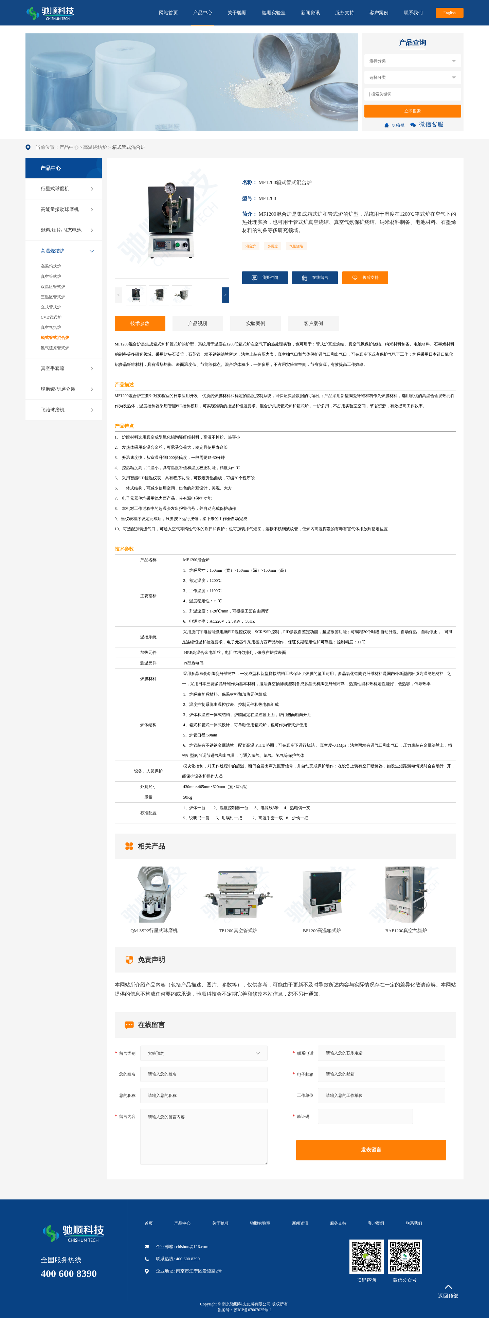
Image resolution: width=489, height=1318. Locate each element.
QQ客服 (394, 125)
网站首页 (168, 12)
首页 (149, 1223)
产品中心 (202, 17)
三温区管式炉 (53, 297)
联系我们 (413, 12)
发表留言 (371, 1150)
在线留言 (315, 278)
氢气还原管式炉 (55, 347)
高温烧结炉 (95, 147)
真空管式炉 (51, 276)
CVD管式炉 (51, 317)
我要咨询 (265, 278)
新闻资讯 (310, 12)
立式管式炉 (51, 307)
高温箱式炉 (51, 266)
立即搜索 (412, 111)
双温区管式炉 (53, 286)
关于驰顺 (237, 12)
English (449, 13)
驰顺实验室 (274, 12)
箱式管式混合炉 (55, 337)
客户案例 (378, 12)
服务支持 (344, 12)
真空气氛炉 (51, 327)
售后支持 (365, 278)
